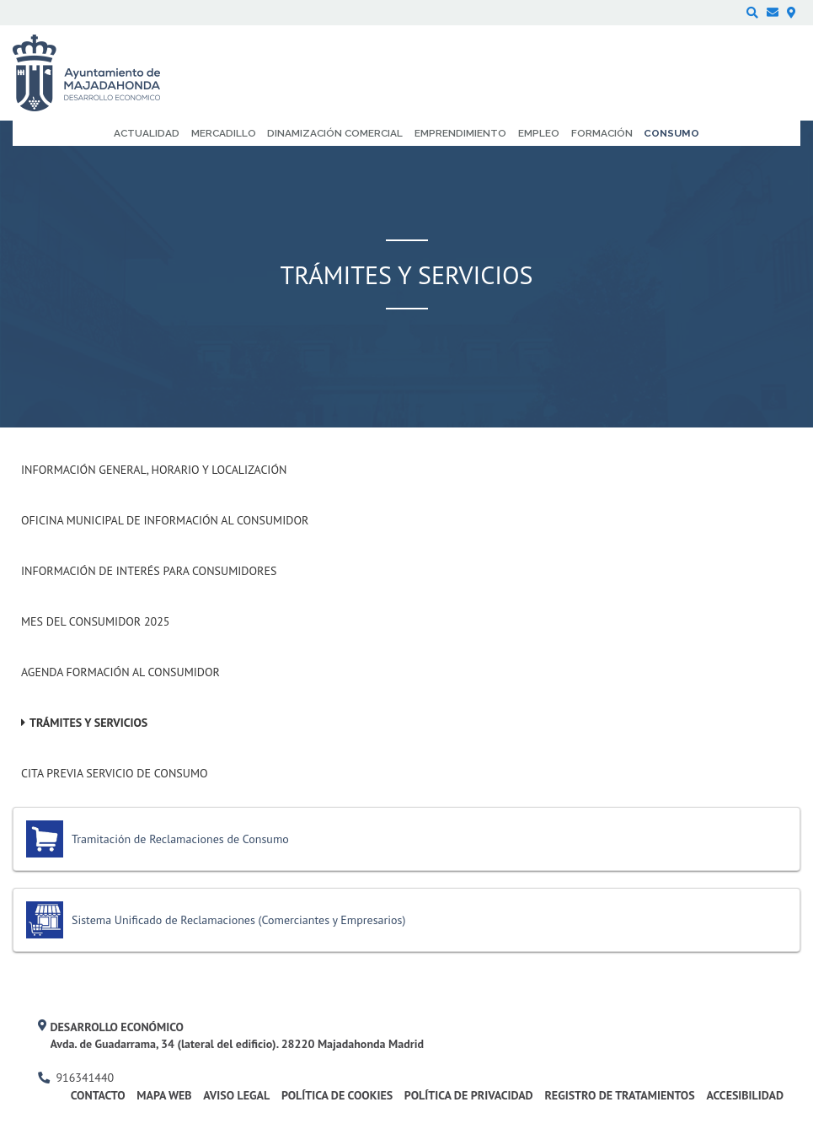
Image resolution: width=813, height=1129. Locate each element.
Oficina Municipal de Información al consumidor (164, 520)
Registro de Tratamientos (619, 1095)
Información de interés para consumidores (148, 570)
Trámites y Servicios (88, 722)
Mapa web (163, 1095)
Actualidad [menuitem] (146, 133)
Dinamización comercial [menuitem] (335, 133)
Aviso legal (236, 1095)
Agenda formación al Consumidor (120, 672)
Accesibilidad (745, 1095)
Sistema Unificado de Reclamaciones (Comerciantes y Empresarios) (238, 919)
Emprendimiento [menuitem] (460, 133)
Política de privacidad (468, 1095)
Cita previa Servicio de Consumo (114, 773)
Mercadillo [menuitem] (223, 133)
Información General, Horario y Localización (153, 469)
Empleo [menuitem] (538, 133)
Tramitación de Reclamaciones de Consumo (180, 839)
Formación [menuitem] (602, 133)
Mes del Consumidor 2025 (95, 621)
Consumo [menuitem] (671, 133)
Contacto (98, 1095)
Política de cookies (337, 1095)
